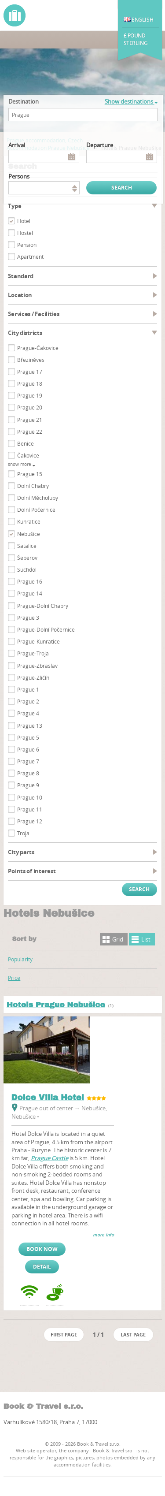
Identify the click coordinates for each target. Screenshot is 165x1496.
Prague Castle (49, 1158)
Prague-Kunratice (38, 641)
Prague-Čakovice (38, 347)
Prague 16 (29, 581)
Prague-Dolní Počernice (46, 629)
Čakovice (28, 455)
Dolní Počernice (36, 509)
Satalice (27, 545)
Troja (23, 833)
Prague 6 (28, 749)
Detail (42, 1266)
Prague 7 (28, 761)
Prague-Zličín (33, 677)
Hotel (23, 220)
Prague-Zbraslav (37, 665)
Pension (27, 244)
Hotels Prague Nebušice (56, 1005)
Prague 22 (29, 431)
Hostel (25, 232)
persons (18, 176)
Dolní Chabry (33, 485)
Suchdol (27, 569)
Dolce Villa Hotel (47, 1097)
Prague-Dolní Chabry (42, 605)
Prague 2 (28, 701)
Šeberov (27, 557)
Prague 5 (28, 737)
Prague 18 (29, 383)
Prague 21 (29, 419)
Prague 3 (28, 617)
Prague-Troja (33, 653)
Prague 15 (29, 473)
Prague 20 (29, 407)
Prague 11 (29, 809)
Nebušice (28, 533)
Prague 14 (29, 593)
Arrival (16, 145)
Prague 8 (28, 773)
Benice (25, 443)
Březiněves (30, 359)
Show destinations (131, 101)
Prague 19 (29, 395)
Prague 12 (29, 821)
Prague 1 (28, 689)
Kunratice (28, 521)
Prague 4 (28, 713)
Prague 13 (29, 725)
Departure (99, 145)
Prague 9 (28, 785)
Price (14, 977)
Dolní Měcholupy (37, 497)
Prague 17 (29, 371)
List (145, 939)
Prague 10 (29, 797)
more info (103, 1235)
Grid (117, 939)
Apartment (30, 256)
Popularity (20, 959)
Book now (42, 1249)
